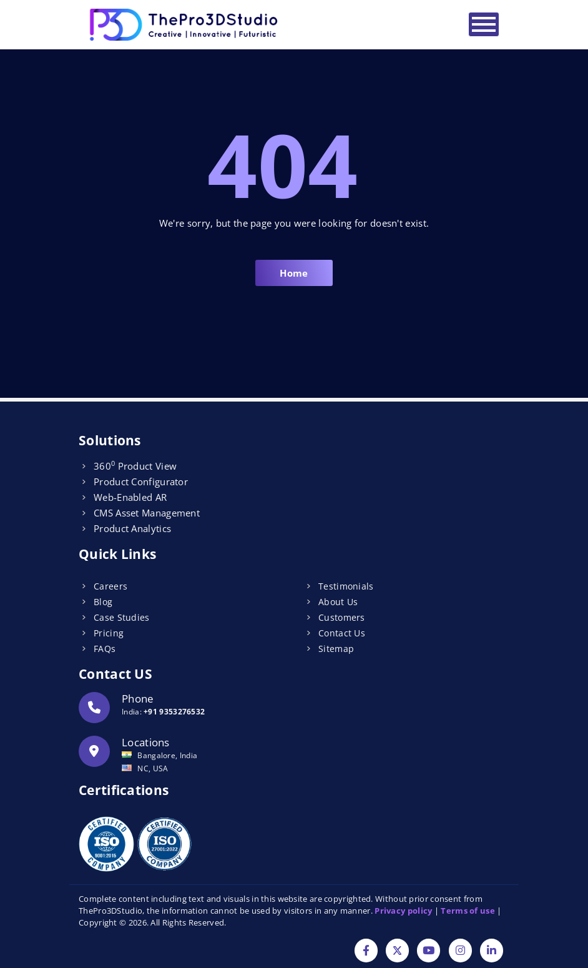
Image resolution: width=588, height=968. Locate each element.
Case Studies (122, 617)
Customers (341, 617)
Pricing (109, 633)
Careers (110, 586)
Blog (103, 602)
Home (294, 273)
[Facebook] (366, 951)
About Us (338, 602)
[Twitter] (397, 951)
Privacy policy (403, 910)
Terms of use (468, 910)
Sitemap (336, 648)
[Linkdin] (491, 951)
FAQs (104, 648)
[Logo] (185, 24)
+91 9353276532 (174, 711)
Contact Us (341, 633)
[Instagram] (460, 951)
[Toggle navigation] (483, 24)
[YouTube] (428, 951)
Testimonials (346, 586)
